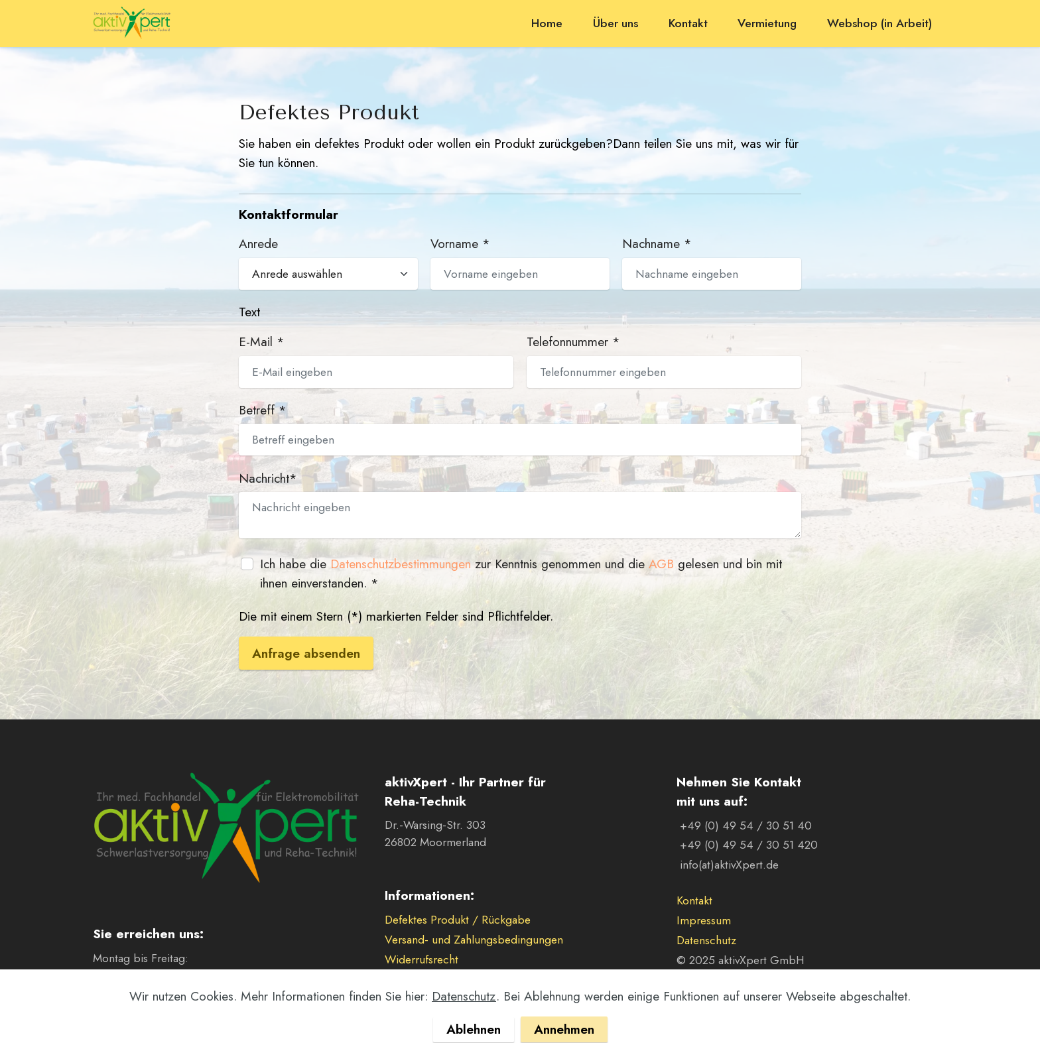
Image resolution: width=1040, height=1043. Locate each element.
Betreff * (263, 409)
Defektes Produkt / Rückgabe (458, 919)
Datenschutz (706, 940)
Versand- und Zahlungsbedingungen (474, 939)
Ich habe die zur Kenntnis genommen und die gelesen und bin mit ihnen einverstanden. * (521, 573)
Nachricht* (268, 478)
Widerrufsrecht (421, 959)
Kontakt (688, 23)
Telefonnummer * (573, 341)
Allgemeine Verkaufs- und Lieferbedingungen (496, 979)
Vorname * (460, 243)
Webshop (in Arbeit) (879, 23)
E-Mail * (262, 341)
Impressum (704, 920)
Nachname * (657, 243)
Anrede (258, 243)
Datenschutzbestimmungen (400, 563)
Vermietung (767, 23)
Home (546, 23)
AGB (661, 563)
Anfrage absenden (306, 653)
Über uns (615, 23)
